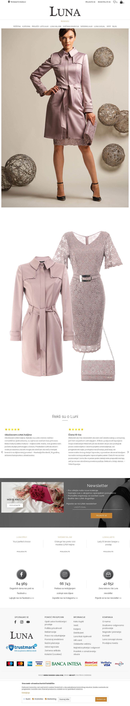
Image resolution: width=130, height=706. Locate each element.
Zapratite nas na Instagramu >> (65, 625)
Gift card (78, 666)
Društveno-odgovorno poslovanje (113, 653)
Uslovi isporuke (52, 673)
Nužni (28, 699)
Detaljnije (26, 693)
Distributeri (79, 659)
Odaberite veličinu (82, 670)
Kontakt (106, 662)
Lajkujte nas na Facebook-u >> (21, 625)
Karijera (77, 655)
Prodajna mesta (110, 669)
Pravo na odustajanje (55, 662)
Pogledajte (22, 578)
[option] (22, 29)
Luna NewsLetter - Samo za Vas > (65, 28)
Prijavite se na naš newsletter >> (108, 625)
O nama (106, 648)
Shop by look (23, 32)
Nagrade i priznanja (111, 658)
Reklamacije (50, 658)
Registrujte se (104, 2)
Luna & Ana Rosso (107, 28)
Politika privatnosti (53, 654)
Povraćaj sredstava (54, 666)
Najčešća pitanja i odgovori (87, 674)
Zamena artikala (52, 677)
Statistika (39, 699)
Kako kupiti (79, 648)
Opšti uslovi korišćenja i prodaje (56, 649)
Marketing (51, 699)
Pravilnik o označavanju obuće (85, 679)
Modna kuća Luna (8, 32)
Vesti (76, 652)
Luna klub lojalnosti (83, 663)
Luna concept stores (112, 666)
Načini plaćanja (52, 669)
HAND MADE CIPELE (22, 28)
